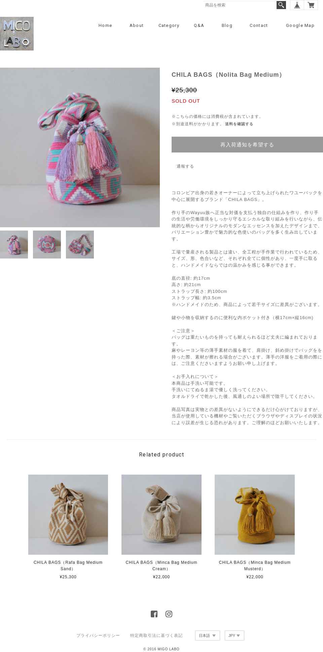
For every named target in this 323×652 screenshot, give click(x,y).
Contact (259, 25)
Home (105, 25)
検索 (281, 5)
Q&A (199, 25)
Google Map (300, 25)
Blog (227, 25)
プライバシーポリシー (98, 635)
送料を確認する (239, 124)
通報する (185, 166)
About (137, 25)
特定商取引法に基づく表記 (156, 635)
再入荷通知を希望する (247, 144)
